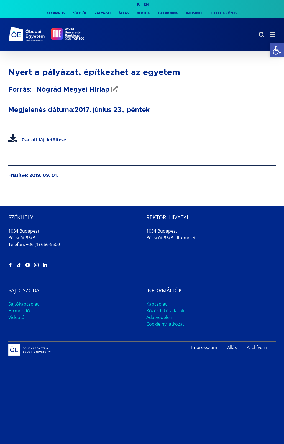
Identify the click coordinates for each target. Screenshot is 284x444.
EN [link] (146, 4)
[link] (277, 50)
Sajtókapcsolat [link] (23, 304)
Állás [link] (232, 347)
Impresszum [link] (204, 347)
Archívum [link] (257, 347)
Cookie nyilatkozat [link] (165, 324)
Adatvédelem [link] (160, 317)
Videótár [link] (17, 317)
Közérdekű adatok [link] (165, 311)
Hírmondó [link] (19, 311)
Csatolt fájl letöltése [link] (37, 140)
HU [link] (137, 4)
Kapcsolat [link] (156, 304)
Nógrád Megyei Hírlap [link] (71, 89)
